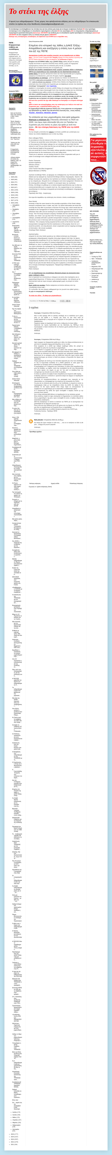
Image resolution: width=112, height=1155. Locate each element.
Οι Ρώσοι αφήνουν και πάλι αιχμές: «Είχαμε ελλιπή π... (16, 486)
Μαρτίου (15, 1122)
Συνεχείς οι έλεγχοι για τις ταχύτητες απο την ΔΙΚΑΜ (17, 503)
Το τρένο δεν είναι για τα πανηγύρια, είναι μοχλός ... (16, 412)
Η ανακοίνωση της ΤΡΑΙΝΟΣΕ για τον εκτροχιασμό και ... (16, 598)
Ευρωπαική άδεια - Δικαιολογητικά (97, 104)
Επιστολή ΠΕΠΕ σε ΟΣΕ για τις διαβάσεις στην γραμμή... (17, 991)
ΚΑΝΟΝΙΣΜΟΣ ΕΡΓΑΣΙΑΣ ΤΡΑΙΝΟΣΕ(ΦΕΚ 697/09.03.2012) (96, 110)
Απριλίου (15, 1120)
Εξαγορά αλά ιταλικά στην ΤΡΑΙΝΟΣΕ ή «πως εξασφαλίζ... (17, 982)
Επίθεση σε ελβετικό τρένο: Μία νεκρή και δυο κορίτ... (17, 634)
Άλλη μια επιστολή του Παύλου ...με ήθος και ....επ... (17, 898)
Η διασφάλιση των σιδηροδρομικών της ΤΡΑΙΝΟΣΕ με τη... (17, 756)
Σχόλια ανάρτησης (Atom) (44, 486)
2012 (12, 1142)
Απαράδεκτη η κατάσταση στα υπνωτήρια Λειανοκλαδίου (17, 512)
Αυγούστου (16, 222)
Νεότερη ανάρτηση (34, 483)
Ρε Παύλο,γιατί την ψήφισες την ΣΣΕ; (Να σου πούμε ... (17, 720)
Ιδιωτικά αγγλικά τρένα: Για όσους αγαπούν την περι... (17, 346)
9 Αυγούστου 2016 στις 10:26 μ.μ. (54, 420)
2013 (12, 1139)
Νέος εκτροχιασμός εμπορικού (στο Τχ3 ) (17, 394)
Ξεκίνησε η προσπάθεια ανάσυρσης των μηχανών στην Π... (17, 966)
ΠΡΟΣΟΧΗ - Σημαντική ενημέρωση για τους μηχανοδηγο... (17, 1027)
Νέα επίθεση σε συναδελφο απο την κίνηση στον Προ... (16, 403)
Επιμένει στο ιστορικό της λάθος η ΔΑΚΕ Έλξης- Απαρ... (17, 792)
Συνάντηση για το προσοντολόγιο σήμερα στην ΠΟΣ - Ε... (17, 458)
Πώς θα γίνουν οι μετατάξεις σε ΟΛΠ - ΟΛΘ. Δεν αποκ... (16, 864)
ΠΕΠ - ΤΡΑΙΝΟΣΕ (96, 259)
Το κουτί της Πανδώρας (94, 276)
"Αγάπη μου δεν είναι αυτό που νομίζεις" (15, 144)
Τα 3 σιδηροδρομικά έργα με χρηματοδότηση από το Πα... (17, 1065)
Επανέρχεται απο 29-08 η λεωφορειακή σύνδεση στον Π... (17, 386)
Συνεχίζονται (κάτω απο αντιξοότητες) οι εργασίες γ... (17, 553)
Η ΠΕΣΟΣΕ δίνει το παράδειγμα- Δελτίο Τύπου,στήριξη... (17, 945)
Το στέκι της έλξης (39, 11)
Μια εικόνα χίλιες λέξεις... (17, 519)
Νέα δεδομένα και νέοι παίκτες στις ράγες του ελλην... (16, 337)
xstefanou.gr (95, 279)
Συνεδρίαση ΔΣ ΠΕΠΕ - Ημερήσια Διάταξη (16, 450)
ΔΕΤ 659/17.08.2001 (96, 119)
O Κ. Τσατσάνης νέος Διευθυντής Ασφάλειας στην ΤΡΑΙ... (17, 1000)
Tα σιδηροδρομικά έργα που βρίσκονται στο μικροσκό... (17, 691)
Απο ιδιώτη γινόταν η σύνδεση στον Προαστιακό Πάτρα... (17, 712)
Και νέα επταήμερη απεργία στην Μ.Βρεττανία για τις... (17, 783)
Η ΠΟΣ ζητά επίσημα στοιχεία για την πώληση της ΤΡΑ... (16, 266)
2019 (12, 195)
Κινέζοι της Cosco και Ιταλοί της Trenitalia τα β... (16, 571)
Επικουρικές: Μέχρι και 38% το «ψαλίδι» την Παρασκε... (16, 229)
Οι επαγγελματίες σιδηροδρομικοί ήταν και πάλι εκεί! (17, 879)
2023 (12, 184)
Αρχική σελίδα (55, 483)
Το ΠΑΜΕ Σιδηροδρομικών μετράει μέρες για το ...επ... (17, 889)
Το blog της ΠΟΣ (96, 256)
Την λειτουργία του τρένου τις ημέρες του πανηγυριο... (17, 494)
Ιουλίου (15, 1112)
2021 (12, 190)
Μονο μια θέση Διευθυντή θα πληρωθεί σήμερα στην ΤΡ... (17, 1055)
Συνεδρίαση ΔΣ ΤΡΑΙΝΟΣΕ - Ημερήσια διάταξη (16, 1084)
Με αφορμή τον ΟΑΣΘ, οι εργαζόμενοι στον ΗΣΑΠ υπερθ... (16, 355)
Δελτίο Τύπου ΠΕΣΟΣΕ (16, 305)
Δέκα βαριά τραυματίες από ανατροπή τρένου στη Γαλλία (16, 581)
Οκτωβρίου (16, 213)
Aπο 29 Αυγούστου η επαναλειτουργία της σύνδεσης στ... (17, 663)
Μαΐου (15, 1117)
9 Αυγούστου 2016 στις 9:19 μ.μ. (50, 339)
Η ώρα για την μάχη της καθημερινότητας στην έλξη (17, 974)
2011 (12, 1144)
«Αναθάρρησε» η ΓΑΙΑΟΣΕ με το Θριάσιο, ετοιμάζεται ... (17, 590)
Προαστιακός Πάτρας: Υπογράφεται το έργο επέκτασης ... (17, 328)
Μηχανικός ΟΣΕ (96, 266)
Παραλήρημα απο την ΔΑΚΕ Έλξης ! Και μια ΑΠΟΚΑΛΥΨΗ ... (16, 956)
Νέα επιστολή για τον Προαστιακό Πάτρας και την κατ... (16, 625)
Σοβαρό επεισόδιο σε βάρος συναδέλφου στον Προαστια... (16, 1093)
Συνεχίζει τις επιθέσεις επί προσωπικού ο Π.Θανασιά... (17, 728)
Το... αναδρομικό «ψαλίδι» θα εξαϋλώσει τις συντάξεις (17, 836)
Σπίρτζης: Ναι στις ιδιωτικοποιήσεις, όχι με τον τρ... (17, 855)
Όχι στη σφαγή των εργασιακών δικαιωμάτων (16, 311)
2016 (12, 203)
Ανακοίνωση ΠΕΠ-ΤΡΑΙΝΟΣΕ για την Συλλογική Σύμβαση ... (16, 845)
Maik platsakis (38, 420)
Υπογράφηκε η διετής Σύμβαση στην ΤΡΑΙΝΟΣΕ (16, 1046)
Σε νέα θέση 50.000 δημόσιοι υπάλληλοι (16, 300)
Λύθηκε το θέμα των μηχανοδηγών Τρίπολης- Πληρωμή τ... (17, 1037)
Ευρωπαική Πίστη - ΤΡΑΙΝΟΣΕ (97, 128)
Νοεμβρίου (16, 209)
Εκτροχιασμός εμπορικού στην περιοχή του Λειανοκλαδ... (17, 609)
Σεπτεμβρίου (16, 217)
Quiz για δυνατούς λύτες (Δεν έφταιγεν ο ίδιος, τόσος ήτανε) (16, 115)
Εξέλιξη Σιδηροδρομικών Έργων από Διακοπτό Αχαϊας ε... (17, 562)
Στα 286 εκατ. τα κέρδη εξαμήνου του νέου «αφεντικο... (17, 248)
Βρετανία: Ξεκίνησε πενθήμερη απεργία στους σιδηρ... (17, 812)
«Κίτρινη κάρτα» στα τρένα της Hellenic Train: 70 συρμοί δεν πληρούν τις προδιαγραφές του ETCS (16, 162)
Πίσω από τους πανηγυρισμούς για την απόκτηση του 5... (17, 673)
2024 (12, 182)
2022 (12, 187)
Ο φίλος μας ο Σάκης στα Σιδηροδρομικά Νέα (17, 926)
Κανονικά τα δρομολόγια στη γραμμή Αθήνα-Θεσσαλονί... (16, 535)
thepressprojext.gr (96, 273)
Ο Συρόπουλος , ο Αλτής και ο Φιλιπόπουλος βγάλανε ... (17, 765)
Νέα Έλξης (94, 271)
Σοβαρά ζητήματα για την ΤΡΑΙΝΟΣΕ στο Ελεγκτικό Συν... (17, 365)
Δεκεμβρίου (16, 205)
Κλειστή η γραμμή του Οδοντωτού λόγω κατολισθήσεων (16, 432)
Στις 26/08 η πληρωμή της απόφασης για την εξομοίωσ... (17, 544)
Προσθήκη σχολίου (35, 431)
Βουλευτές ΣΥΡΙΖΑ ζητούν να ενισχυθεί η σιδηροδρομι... (17, 238)
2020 (12, 192)
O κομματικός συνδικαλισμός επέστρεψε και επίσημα (15, 151)
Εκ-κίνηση (94, 281)
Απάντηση (37, 333)
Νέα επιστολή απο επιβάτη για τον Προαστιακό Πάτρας (16, 477)
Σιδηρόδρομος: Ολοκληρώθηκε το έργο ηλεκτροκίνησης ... (17, 468)
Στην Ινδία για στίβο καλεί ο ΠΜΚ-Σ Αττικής (17, 374)
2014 (12, 1137)
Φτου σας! (15, 1100)
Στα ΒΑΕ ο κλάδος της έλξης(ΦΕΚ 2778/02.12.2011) (96, 123)
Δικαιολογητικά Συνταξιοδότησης (96, 115)
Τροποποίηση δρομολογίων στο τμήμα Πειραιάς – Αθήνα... (17, 1009)
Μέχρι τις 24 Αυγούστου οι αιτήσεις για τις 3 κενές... (17, 617)
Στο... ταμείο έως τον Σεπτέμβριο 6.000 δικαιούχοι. (17, 1106)
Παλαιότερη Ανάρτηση (76, 483)
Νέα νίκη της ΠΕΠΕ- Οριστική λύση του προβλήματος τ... (17, 702)
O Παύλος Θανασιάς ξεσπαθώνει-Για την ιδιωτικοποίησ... (17, 935)
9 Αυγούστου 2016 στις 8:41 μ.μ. (50, 313)
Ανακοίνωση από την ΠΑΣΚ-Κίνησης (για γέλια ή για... (16, 746)
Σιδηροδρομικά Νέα (97, 269)
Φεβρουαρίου (17, 1125)
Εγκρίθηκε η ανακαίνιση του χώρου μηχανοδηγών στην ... (17, 653)
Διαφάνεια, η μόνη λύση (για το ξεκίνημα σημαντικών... (17, 442)
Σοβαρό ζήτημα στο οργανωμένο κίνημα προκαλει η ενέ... (16, 908)
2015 (12, 1134)
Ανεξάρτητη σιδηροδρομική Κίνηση (95, 262)
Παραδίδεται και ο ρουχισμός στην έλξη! (17, 871)
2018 (12, 197)
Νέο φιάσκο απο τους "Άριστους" (15, 138)
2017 (12, 200)
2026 (12, 177)
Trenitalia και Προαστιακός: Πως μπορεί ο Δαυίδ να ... (17, 292)
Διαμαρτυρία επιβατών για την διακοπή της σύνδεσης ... (17, 821)
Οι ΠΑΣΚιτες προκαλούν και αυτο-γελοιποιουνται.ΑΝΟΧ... (17, 737)
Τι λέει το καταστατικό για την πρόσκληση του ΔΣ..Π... (16, 319)
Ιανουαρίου (16, 1129)
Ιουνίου (15, 1115)
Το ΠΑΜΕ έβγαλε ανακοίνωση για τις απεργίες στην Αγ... (16, 802)
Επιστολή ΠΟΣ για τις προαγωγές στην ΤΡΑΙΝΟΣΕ (16, 257)
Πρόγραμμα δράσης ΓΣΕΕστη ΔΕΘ (15, 285)
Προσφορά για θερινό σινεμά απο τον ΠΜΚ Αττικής (17, 829)
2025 (12, 179)
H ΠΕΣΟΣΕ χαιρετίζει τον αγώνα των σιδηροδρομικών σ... (17, 682)
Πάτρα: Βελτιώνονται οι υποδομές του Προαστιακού (17, 918)
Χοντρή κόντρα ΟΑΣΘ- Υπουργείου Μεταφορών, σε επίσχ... (16, 526)
